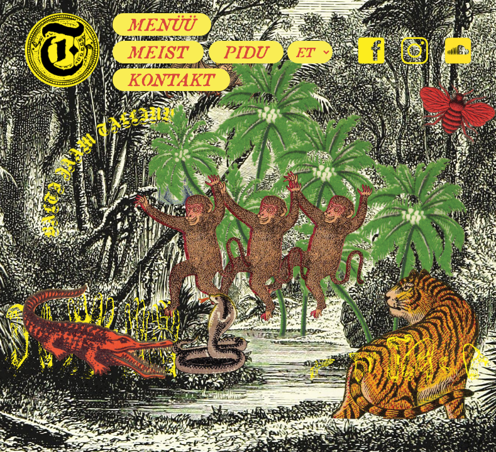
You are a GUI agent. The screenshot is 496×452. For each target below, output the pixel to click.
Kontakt (171, 79)
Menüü (162, 24)
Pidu (246, 52)
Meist (158, 52)
